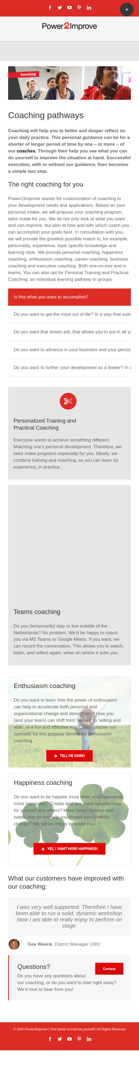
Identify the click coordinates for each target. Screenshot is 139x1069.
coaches (26, 151)
